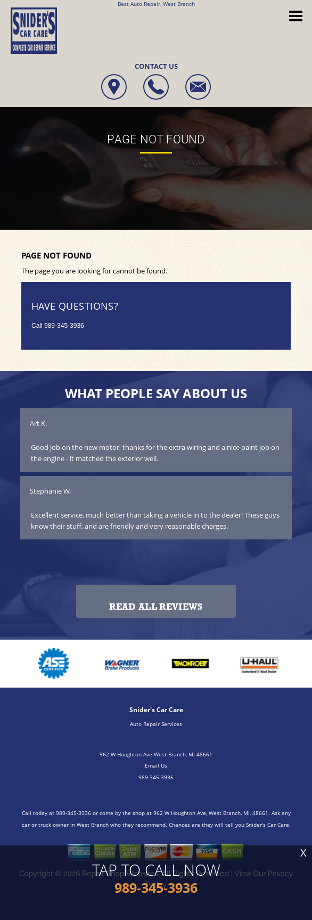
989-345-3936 (64, 325)
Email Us (156, 765)
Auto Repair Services (156, 724)
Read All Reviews (155, 606)
